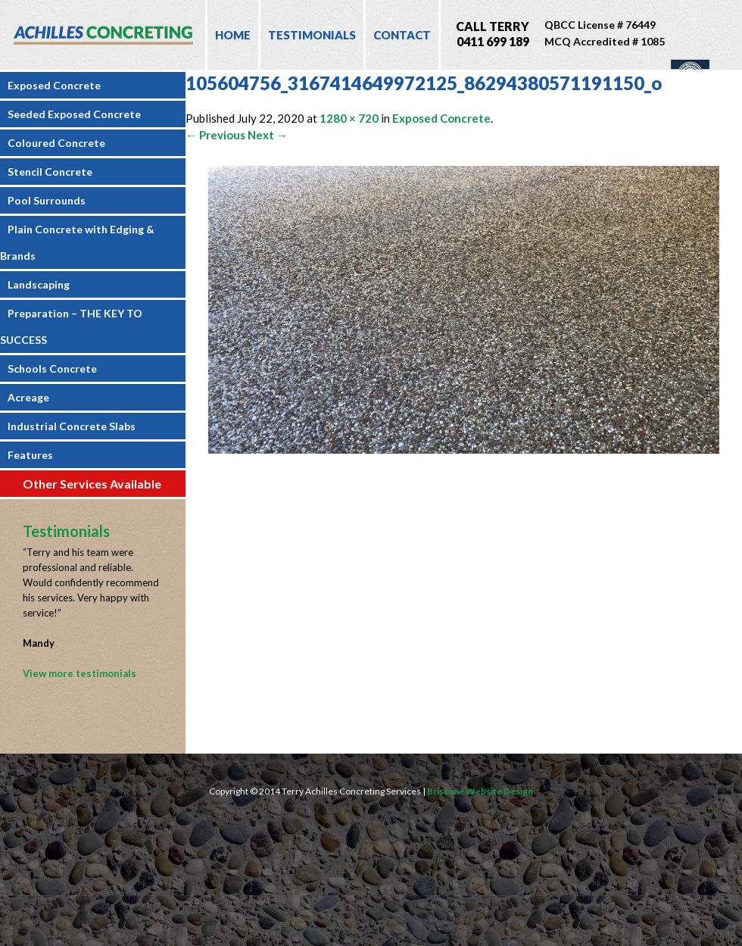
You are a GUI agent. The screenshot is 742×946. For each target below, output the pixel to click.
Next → (268, 135)
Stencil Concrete (50, 171)
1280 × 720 (349, 118)
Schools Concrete (52, 368)
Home (233, 35)
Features (30, 454)
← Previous (215, 135)
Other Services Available (92, 483)
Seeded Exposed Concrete (74, 114)
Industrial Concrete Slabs (72, 426)
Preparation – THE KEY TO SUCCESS (71, 326)
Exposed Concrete (54, 85)
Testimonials (312, 35)
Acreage (28, 397)
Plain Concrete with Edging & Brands (77, 242)
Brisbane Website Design (480, 791)
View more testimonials (79, 673)
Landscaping (39, 284)
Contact (402, 35)
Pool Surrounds (47, 200)
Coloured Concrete (56, 142)
